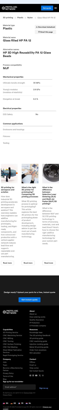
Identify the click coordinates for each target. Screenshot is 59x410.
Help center (34, 368)
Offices (32, 362)
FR (20, 403)
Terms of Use (8, 376)
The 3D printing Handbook (40, 335)
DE (13, 403)
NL (28, 403)
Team (5, 365)
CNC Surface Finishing (12, 344)
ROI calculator (35, 353)
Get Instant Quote (37, 371)
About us (33, 314)
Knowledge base (36, 332)
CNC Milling (8, 338)
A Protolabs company (38, 326)
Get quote (47, 8)
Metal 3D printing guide (39, 347)
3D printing (8, 17)
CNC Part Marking (10, 347)
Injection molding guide (39, 344)
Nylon (30, 17)
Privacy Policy (8, 373)
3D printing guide (36, 338)
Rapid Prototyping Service (13, 355)
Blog (4, 379)
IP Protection (35, 323)
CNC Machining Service (12, 335)
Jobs (5, 362)
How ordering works (37, 317)
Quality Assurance (37, 320)
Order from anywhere (38, 350)
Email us (33, 365)
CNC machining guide (38, 341)
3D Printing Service (10, 332)
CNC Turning (8, 341)
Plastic (20, 17)
